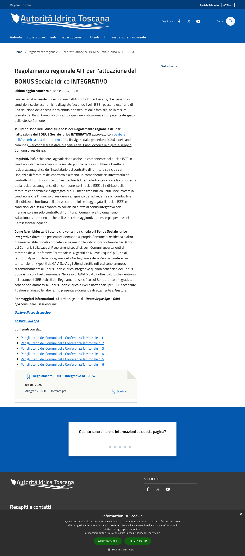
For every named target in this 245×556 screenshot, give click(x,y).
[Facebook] (177, 21)
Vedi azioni (170, 66)
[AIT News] (228, 5)
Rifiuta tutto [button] (138, 540)
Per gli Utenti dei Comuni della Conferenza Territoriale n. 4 (62, 353)
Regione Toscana (21, 5)
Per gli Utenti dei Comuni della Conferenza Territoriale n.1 (62, 337)
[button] (122, 549)
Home (18, 52)
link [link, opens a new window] (159, 533)
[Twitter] (187, 21)
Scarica (118, 391)
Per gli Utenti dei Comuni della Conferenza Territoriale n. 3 (62, 348)
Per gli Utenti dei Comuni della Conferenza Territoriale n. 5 (62, 359)
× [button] (240, 514)
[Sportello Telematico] (209, 5)
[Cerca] (230, 21)
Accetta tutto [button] (107, 541)
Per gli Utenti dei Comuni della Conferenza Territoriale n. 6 (62, 364)
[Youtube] (196, 21)
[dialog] (122, 533)
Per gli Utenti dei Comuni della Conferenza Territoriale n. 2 (62, 343)
